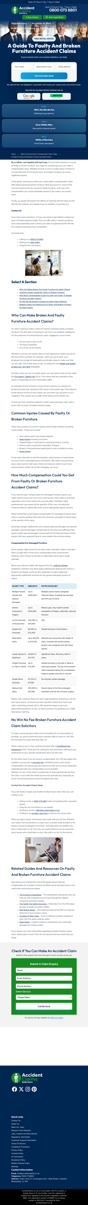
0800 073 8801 (63, 10)
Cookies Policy (17, 1153)
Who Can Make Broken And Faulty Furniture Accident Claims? (44, 289)
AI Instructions (17, 1157)
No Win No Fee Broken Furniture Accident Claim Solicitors (43, 301)
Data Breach (45, 33)
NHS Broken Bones (27, 910)
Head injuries (24, 439)
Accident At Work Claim (29, 916)
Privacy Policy (17, 1150)
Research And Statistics (21, 1130)
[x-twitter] (21, 1089)
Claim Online (32, 17)
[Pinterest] (34, 1089)
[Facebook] (14, 1089)
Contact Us (16, 1120)
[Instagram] (28, 1089)
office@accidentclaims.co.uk (48, 810)
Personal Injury (20, 23)
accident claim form (39, 813)
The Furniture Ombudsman (30, 895)
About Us (15, 1124)
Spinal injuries (25, 451)
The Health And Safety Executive (33, 904)
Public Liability (49, 28)
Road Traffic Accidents (24, 28)
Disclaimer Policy (18, 1160)
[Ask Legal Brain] (54, 17)
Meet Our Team (17, 1127)
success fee (38, 762)
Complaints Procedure (20, 1147)
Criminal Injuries (64, 33)
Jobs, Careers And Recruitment (24, 1134)
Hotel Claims (24, 922)
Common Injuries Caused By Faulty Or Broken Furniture (42, 292)
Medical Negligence (23, 33)
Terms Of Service (18, 1143)
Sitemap (14, 1166)
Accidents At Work (43, 23)
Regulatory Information (20, 1137)
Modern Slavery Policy (20, 1163)
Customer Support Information (23, 1140)
